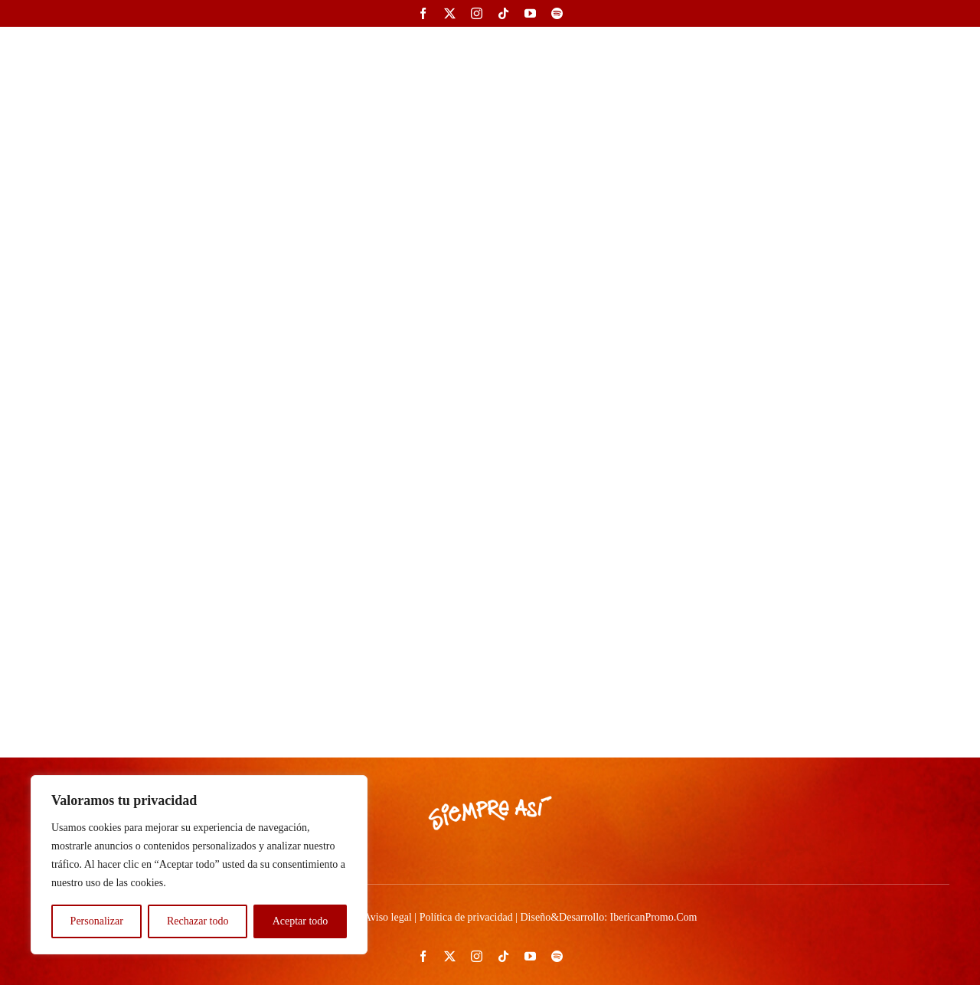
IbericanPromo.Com (653, 917)
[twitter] (450, 13)
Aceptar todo (300, 921)
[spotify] (557, 13)
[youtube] (530, 13)
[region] (199, 864)
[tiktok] (503, 13)
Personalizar (96, 921)
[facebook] (423, 13)
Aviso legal (388, 917)
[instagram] (476, 13)
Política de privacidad (466, 917)
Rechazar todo (197, 921)
